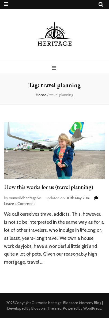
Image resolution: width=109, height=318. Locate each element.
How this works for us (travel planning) (48, 187)
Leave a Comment (19, 203)
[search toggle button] (101, 4)
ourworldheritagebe (25, 198)
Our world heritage (47, 302)
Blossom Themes (46, 308)
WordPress (92, 308)
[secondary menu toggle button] (6, 4)
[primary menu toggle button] (54, 67)
